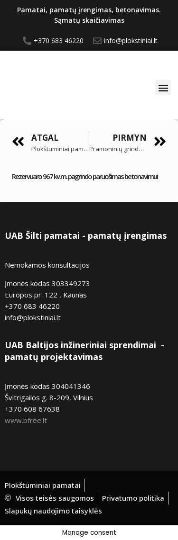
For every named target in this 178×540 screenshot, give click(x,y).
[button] (163, 87)
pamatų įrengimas (127, 235)
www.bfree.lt (26, 420)
